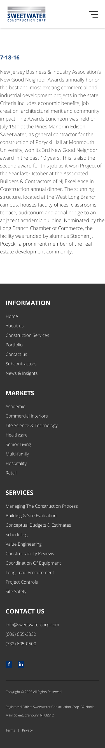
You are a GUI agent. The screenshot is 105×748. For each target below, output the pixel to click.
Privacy (27, 730)
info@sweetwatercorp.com (32, 625)
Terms (10, 730)
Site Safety (16, 591)
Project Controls (22, 582)
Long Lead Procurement (30, 572)
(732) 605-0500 (21, 644)
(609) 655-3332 (21, 634)
